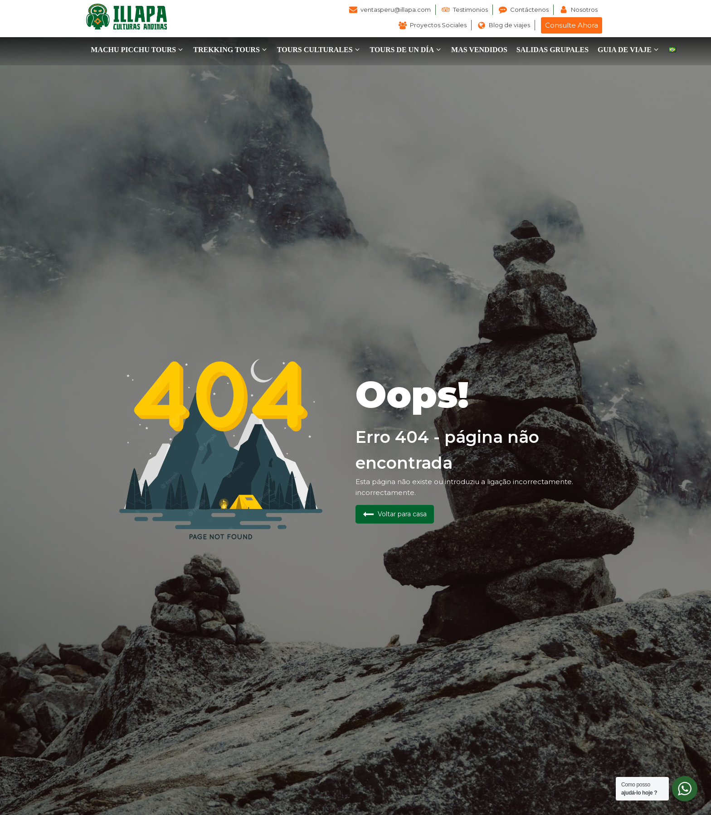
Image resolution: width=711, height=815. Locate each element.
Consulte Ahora (571, 25)
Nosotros (584, 9)
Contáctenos (529, 9)
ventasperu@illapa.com (395, 9)
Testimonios (470, 9)
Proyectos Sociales (438, 25)
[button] (137, 50)
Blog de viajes (509, 25)
